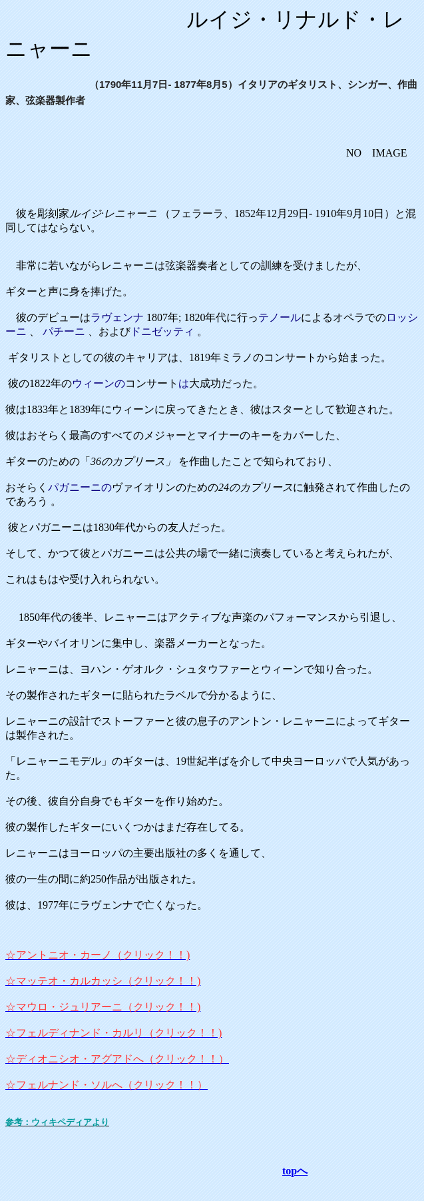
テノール (279, 317)
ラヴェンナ (117, 317)
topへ (295, 1170)
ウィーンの (98, 383)
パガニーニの (80, 487)
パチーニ (64, 331)
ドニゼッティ (162, 331)
